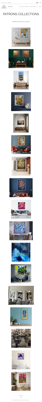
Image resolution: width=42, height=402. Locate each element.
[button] (40, 2)
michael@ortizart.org (3, 2)
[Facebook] (39, 6)
